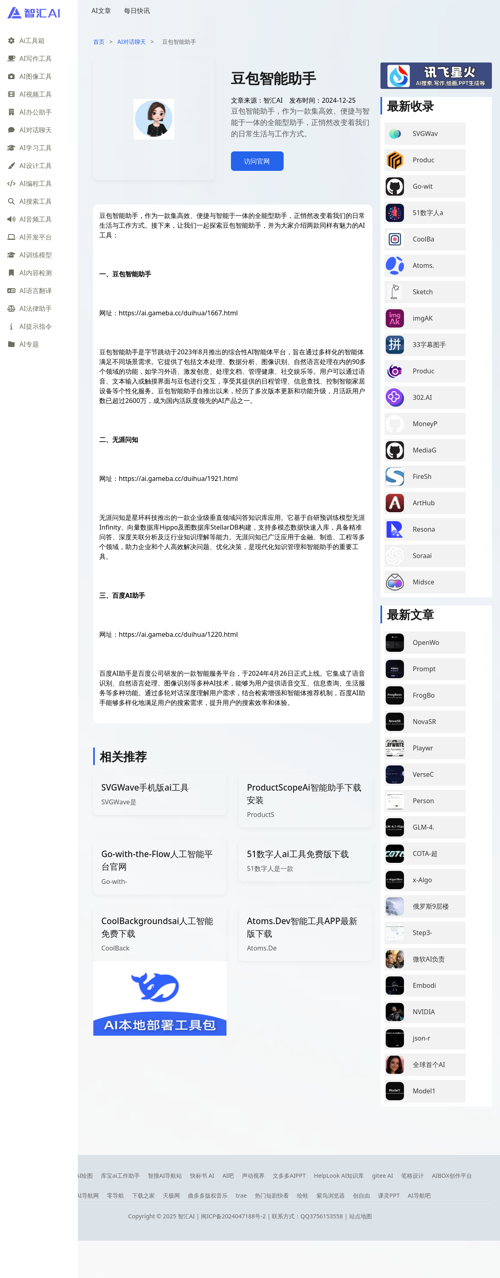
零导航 (115, 1195)
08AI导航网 (84, 1195)
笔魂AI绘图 (78, 1175)
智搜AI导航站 (165, 1175)
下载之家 (143, 1195)
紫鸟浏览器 (330, 1195)
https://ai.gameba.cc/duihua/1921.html (178, 478)
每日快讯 (137, 10)
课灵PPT (389, 1195)
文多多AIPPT (289, 1175)
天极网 (171, 1195)
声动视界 (253, 1175)
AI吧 (228, 1175)
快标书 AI (202, 1175)
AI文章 (101, 10)
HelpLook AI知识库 (339, 1175)
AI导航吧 (419, 1195)
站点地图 (360, 1216)
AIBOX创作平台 (452, 1175)
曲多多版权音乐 (208, 1195)
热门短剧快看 (272, 1195)
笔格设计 (412, 1175)
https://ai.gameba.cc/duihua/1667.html (178, 312)
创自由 (361, 1195)
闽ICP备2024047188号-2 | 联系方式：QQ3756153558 (272, 1216)
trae (241, 1195)
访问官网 (257, 161)
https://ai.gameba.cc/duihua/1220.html (178, 634)
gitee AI (382, 1175)
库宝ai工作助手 (120, 1175)
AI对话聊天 (132, 41)
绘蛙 (302, 1195)
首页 (99, 41)
